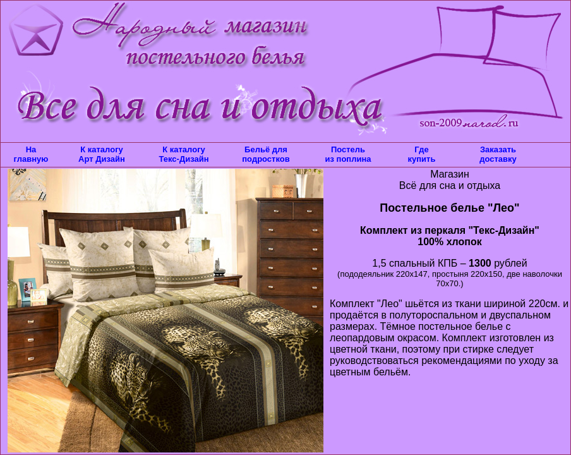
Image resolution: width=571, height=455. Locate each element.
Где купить (422, 154)
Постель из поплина (348, 154)
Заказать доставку (498, 154)
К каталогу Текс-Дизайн (183, 154)
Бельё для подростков (265, 154)
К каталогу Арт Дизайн (101, 154)
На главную (31, 154)
